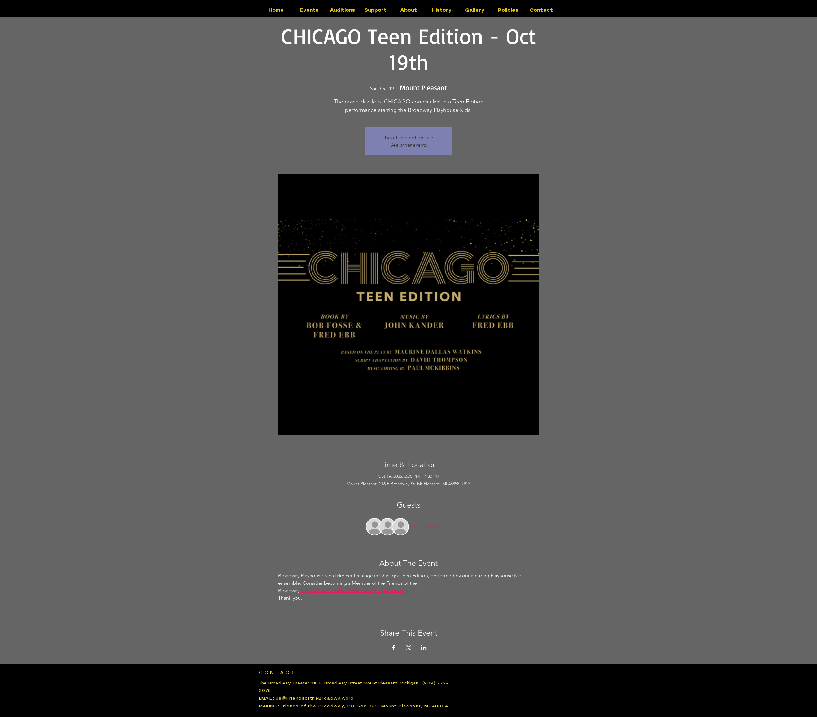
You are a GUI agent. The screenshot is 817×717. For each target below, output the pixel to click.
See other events (408, 145)
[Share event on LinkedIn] (424, 647)
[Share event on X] (409, 647)
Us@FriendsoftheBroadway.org (315, 698)
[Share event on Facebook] (393, 647)
